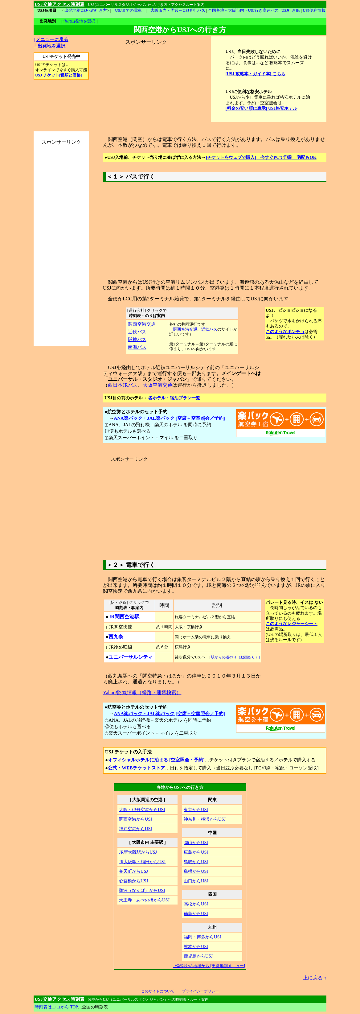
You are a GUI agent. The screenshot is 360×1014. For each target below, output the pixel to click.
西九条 (115, 636)
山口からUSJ (196, 880)
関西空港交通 (142, 324)
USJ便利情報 (314, 10)
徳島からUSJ (196, 913)
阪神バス (137, 339)
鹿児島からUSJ (198, 956)
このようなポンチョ (285, 331)
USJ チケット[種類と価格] (58, 75)
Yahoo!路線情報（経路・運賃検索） (142, 692)
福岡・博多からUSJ (202, 936)
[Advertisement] (146, 84)
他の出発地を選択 (79, 21)
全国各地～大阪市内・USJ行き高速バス (243, 10)
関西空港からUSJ (135, 819)
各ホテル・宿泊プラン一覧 (173, 397)
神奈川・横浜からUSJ (205, 819)
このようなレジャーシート (291, 623)
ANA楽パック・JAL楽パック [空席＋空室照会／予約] (169, 418)
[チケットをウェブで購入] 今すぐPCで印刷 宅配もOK (261, 157)
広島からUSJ (196, 852)
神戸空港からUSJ (135, 828)
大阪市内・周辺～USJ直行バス (177, 10)
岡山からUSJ (196, 842)
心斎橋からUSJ (133, 880)
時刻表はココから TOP (56, 1007)
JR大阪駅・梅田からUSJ (142, 861)
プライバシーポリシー (200, 991)
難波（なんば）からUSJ (142, 890)
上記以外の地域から (209, 965)
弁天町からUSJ (133, 871)
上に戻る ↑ (314, 977)
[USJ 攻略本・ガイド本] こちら (255, 74)
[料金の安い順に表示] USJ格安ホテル (261, 108)
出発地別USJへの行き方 (85, 10)
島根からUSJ (196, 871)
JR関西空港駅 (123, 616)
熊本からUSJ (196, 946)
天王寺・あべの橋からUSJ (144, 899)
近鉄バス (137, 331)
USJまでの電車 (128, 10)
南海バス (137, 347)
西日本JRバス (123, 385)
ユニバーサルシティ (130, 657)
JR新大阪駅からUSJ (138, 852)
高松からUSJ (196, 903)
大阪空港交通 (157, 385)
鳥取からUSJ (196, 861)
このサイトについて (157, 991)
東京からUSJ (196, 809)
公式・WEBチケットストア (136, 767)
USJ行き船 (290, 10)
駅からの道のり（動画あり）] (235, 657)
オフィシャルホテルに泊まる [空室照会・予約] (156, 759)
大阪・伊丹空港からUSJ (142, 809)
